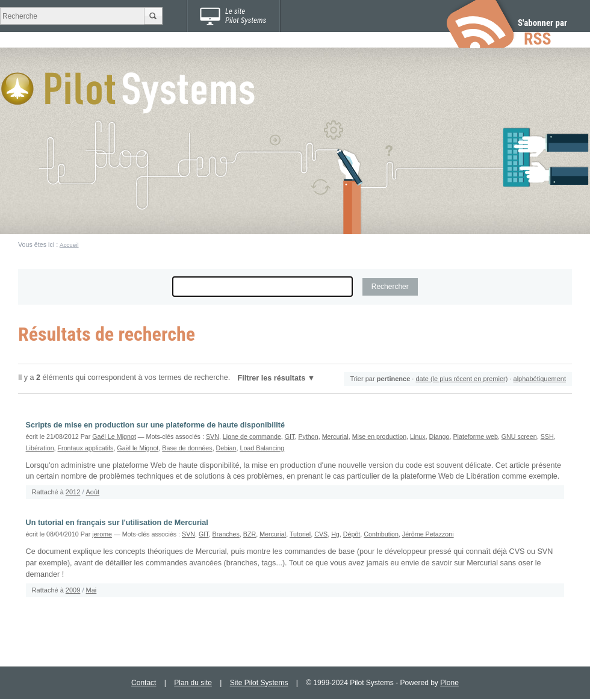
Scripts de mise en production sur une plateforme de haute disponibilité (155, 425)
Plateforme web (475, 436)
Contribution (381, 534)
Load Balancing (262, 448)
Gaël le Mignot (137, 448)
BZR (249, 534)
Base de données (187, 448)
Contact (143, 683)
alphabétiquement (540, 378)
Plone (449, 683)
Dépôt (352, 534)
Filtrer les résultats (272, 378)
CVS (321, 534)
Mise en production (379, 436)
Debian (226, 448)
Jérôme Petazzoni (428, 534)
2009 (73, 590)
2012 (73, 492)
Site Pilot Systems (259, 683)
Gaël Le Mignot (114, 436)
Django (439, 436)
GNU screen (519, 436)
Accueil (69, 244)
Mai (91, 590)
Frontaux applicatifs (86, 448)
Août (93, 492)
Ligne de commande (252, 436)
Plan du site (193, 683)
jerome (102, 534)
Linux (418, 436)
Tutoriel (300, 534)
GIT (290, 436)
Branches (226, 534)
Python (308, 436)
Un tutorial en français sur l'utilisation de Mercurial (117, 522)
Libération (40, 448)
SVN (212, 436)
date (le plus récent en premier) (461, 378)
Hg (335, 534)
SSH (547, 436)
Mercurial (335, 436)
